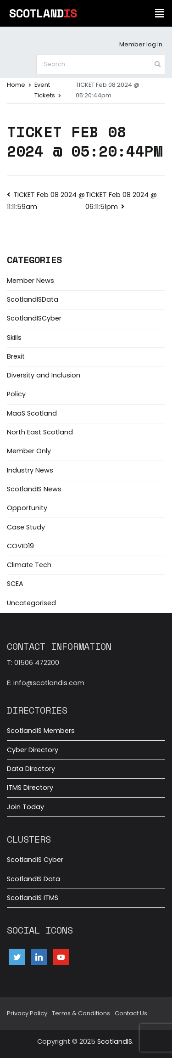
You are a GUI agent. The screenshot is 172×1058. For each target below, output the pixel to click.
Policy (16, 394)
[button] (159, 13)
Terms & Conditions (81, 1013)
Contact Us (131, 1013)
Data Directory (31, 768)
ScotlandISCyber (34, 318)
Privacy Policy (27, 1013)
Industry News (30, 470)
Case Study (26, 527)
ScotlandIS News (34, 489)
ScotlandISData (32, 299)
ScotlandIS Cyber (35, 859)
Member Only (29, 451)
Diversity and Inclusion (43, 375)
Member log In (140, 44)
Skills (14, 337)
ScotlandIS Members (41, 730)
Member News (30, 280)
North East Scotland (40, 432)
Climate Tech (29, 564)
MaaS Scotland (32, 413)
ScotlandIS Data (33, 879)
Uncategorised (31, 603)
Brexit (16, 356)
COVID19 (20, 546)
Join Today (25, 806)
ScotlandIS (114, 1041)
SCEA (15, 583)
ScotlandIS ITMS (32, 897)
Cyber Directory (32, 749)
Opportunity (27, 507)
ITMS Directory (30, 787)
